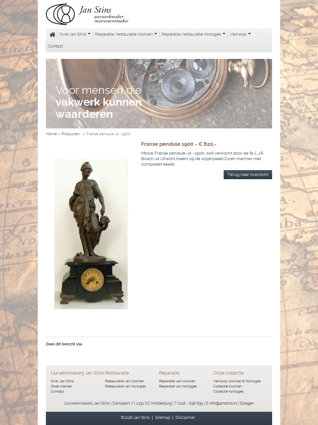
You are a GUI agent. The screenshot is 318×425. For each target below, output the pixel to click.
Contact (55, 46)
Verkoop (240, 34)
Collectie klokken (227, 386)
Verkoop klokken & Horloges (237, 381)
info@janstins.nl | (224, 403)
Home (51, 34)
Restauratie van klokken (124, 381)
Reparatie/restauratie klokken (126, 34)
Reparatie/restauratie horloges (193, 34)
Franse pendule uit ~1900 (108, 134)
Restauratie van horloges (125, 386)
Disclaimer (185, 417)
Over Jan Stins (74, 34)
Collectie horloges (228, 391)
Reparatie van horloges (178, 386)
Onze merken (61, 386)
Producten (70, 134)
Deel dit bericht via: (64, 344)
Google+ (247, 403)
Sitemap (162, 417)
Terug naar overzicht (248, 174)
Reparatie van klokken (177, 381)
